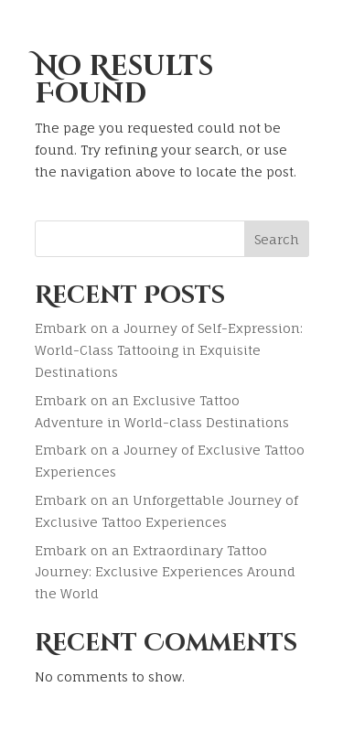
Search (276, 239)
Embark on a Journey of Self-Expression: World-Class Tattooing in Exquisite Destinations (169, 350)
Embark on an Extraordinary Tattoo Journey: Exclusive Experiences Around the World (165, 572)
